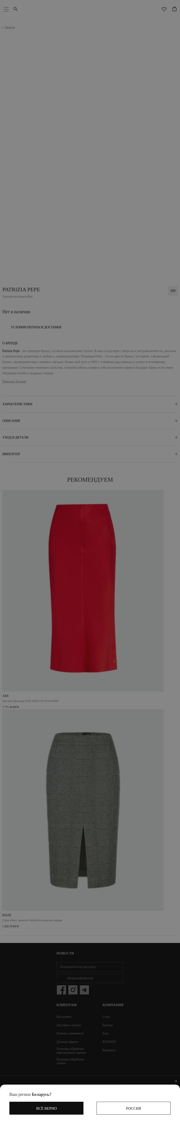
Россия (133, 1108)
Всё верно (46, 1108)
